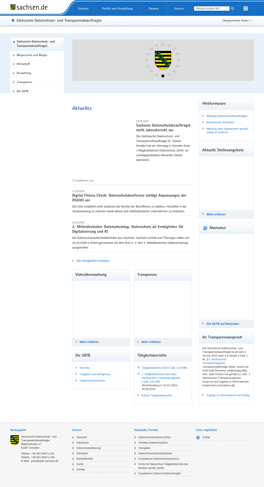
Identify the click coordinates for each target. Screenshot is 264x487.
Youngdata (144, 448)
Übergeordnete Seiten (235, 20)
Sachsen (83, 9)
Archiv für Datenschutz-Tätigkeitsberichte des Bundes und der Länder (163, 466)
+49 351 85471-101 (42, 453)
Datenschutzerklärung (89, 448)
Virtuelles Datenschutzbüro (153, 442)
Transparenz (24, 82)
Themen (153, 9)
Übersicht (82, 437)
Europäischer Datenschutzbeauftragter (159, 473)
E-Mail (206, 437)
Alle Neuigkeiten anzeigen (93, 260)
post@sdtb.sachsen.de (44, 460)
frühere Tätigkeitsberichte (156, 395)
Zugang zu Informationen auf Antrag (227, 395)
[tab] (39, 430)
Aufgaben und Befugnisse (95, 374)
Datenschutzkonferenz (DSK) (154, 437)
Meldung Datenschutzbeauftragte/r (227, 115)
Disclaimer (82, 453)
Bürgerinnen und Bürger (32, 55)
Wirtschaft (23, 64)
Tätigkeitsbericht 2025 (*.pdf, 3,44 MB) (164, 367)
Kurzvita (84, 367)
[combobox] (212, 8)
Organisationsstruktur (92, 380)
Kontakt (81, 469)
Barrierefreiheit (85, 458)
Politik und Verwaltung (117, 9)
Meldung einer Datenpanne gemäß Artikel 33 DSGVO (227, 130)
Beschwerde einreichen (220, 122)
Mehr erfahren (89, 342)
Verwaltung (24, 73)
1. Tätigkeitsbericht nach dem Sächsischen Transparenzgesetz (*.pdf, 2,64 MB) (160, 378)
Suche (80, 464)
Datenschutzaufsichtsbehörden (155, 453)
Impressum (83, 442)
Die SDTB (22, 91)
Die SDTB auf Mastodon (222, 323)
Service (179, 9)
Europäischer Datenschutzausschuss (158, 458)
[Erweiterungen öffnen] (246, 8)
